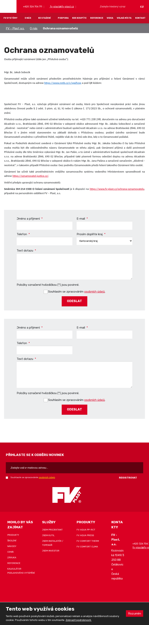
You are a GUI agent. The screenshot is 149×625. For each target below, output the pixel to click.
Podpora (63, 18)
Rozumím (134, 613)
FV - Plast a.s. (15, 28)
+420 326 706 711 (32, 6)
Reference (96, 18)
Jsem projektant (52, 528)
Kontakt (140, 18)
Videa (110, 18)
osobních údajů (94, 291)
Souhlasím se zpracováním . (76, 291)
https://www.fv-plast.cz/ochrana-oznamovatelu (117, 189)
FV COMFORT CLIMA (87, 545)
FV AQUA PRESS (85, 534)
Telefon (23, 234)
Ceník (10, 550)
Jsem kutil (48, 534)
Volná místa (124, 18)
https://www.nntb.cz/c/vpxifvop (62, 83)
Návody (11, 544)
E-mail (82, 218)
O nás (28, 18)
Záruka (11, 556)
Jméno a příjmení (30, 218)
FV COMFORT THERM (88, 539)
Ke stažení (44, 18)
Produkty (13, 533)
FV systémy (10, 18)
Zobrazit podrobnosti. (79, 620)
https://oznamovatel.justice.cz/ (30, 176)
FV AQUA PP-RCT (86, 528)
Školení (11, 539)
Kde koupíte (79, 18)
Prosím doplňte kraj (91, 234)
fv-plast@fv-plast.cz (61, 6)
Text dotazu (26, 250)
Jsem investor (50, 549)
